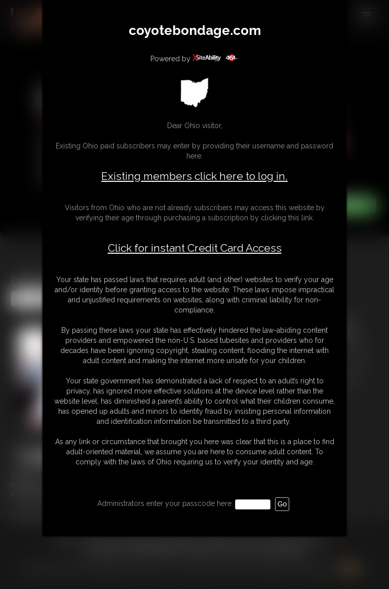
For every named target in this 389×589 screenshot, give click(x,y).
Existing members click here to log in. (194, 176)
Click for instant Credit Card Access (195, 248)
